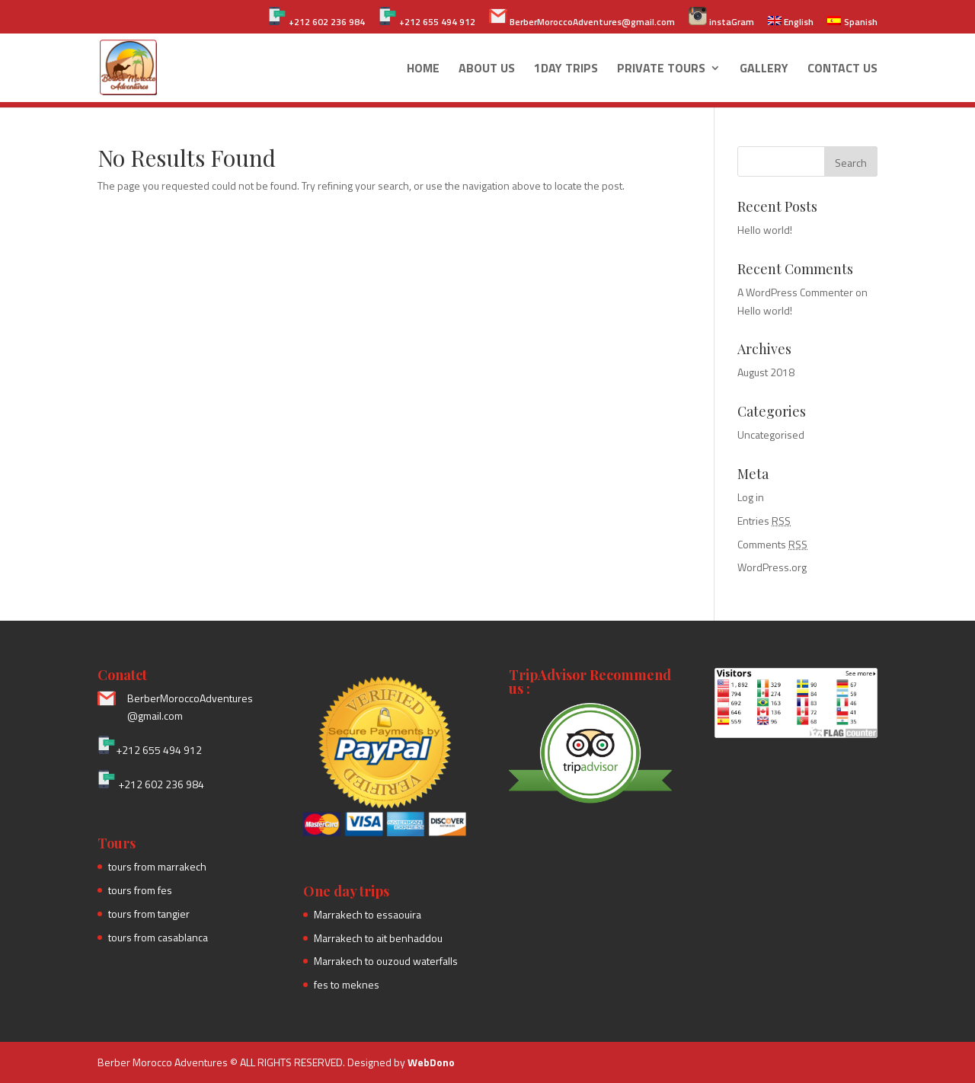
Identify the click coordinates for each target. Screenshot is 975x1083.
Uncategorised (770, 434)
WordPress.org (772, 567)
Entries (764, 521)
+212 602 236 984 (316, 18)
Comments (772, 544)
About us (487, 69)
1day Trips (566, 69)
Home (423, 69)
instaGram (721, 18)
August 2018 (765, 372)
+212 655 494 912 (427, 18)
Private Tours (661, 69)
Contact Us (842, 69)
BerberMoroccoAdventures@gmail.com (582, 18)
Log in (750, 497)
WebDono (431, 1062)
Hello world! (764, 230)
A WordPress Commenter (795, 292)
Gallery (764, 69)
